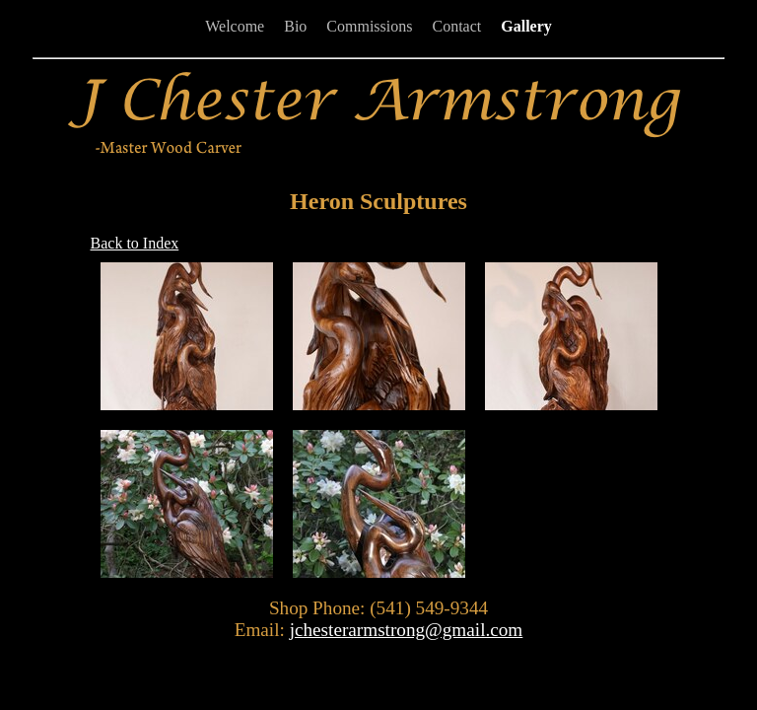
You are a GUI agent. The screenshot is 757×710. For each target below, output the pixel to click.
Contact (456, 26)
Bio (295, 26)
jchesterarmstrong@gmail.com (406, 629)
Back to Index (135, 243)
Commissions (369, 26)
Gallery (526, 26)
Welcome (234, 26)
